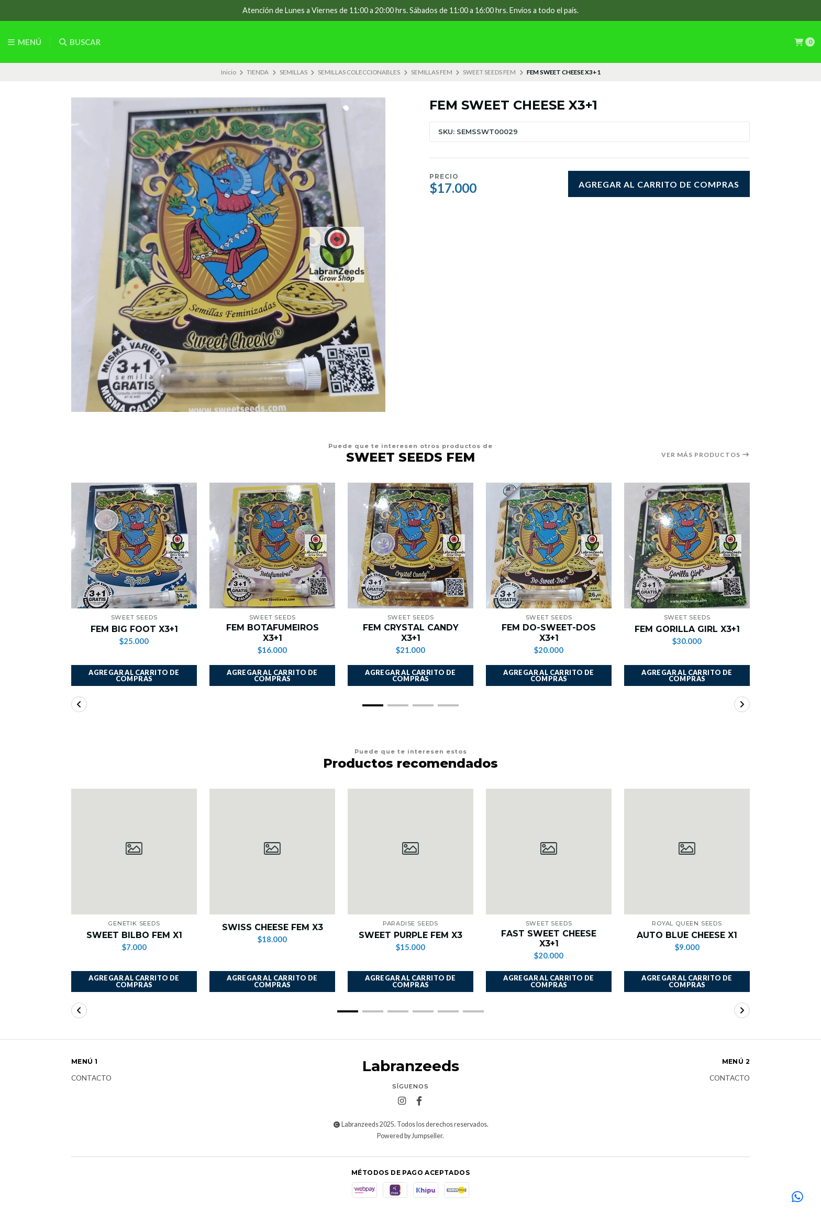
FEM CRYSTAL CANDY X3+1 (411, 632)
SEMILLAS (293, 72)
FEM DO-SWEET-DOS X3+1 (549, 632)
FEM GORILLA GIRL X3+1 (687, 629)
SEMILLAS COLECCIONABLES (359, 72)
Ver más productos (705, 455)
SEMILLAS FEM (431, 72)
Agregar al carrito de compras (659, 184)
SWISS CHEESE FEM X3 (272, 927)
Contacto (91, 1078)
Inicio (228, 72)
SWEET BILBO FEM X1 (134, 935)
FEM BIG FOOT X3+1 (134, 629)
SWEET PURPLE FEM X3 (410, 935)
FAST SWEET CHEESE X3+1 (548, 939)
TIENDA (258, 72)
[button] (134, 675)
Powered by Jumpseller (409, 1136)
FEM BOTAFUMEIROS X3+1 (272, 632)
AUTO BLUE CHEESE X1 (687, 935)
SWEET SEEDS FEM (489, 72)
